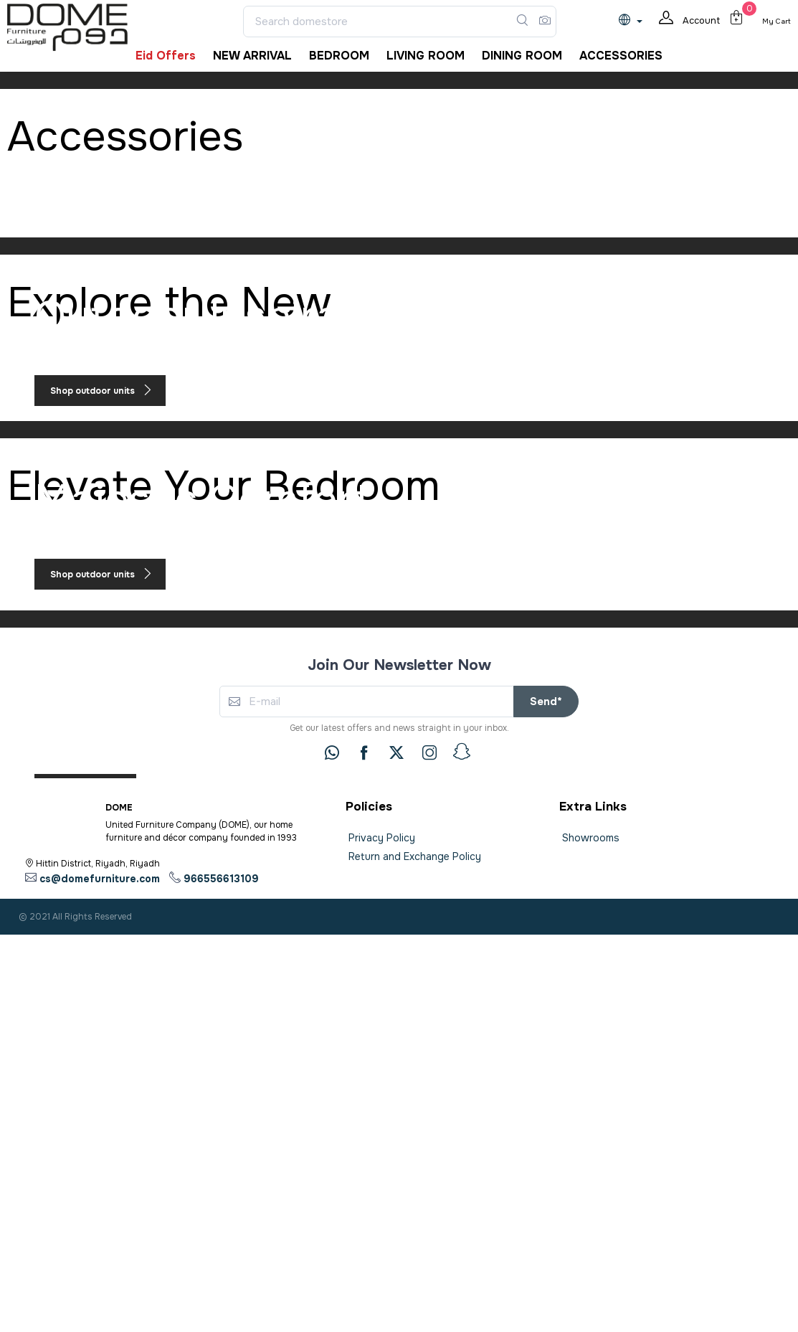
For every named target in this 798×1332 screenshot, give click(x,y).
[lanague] (634, 21)
